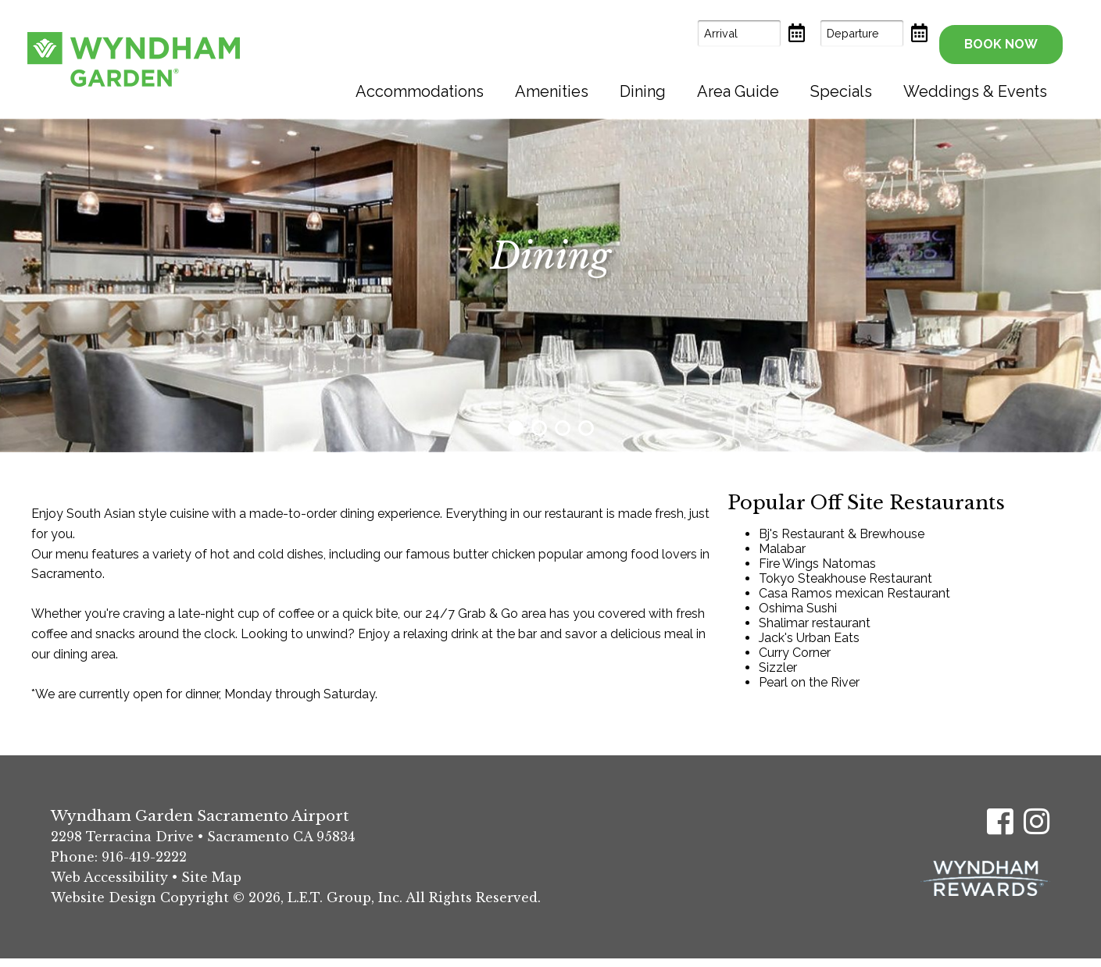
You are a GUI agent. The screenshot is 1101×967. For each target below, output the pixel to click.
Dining (643, 82)
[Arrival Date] (708, 33)
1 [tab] (516, 436)
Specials (841, 82)
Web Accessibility (109, 886)
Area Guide (738, 82)
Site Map (211, 886)
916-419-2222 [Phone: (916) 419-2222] (144, 865)
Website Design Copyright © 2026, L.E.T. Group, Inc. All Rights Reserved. (296, 906)
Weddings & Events (975, 82)
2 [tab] (539, 436)
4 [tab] (586, 436)
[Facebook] (1000, 830)
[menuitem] (419, 82)
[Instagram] (1037, 830)
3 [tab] (562, 436)
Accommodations (420, 82)
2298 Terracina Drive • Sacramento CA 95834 (203, 845)
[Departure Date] (830, 33)
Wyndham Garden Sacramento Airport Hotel (133, 54)
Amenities (551, 82)
